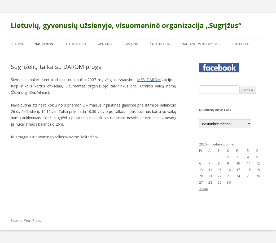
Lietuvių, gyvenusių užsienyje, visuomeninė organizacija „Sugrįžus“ (126, 25)
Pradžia (17, 44)
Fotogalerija (75, 44)
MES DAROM (149, 79)
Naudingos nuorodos (201, 44)
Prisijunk (131, 44)
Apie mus (105, 44)
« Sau (203, 188)
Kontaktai (240, 44)
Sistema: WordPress (26, 220)
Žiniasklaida (160, 44)
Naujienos (43, 44)
